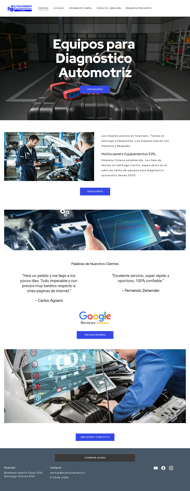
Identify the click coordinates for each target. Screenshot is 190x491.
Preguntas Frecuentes (139, 8)
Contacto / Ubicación (108, 8)
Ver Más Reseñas (95, 334)
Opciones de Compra (80, 8)
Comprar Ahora (95, 457)
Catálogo (58, 8)
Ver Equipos (95, 89)
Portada (43, 8)
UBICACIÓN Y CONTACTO (95, 437)
